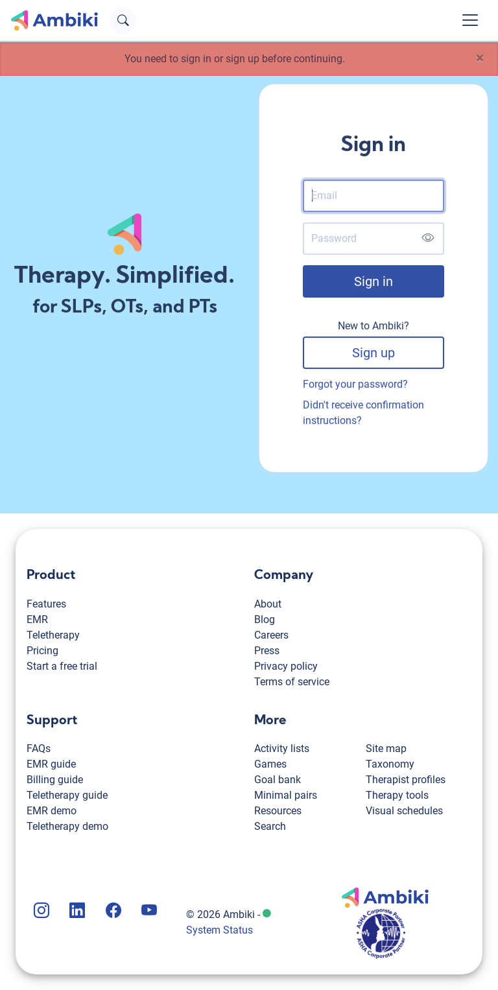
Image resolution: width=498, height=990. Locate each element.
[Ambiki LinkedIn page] (76, 912)
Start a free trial (62, 666)
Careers (271, 635)
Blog (264, 619)
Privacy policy (286, 666)
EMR (37, 619)
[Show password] (428, 241)
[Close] (480, 58)
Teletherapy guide (67, 795)
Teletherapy (53, 635)
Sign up (373, 356)
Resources (278, 811)
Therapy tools (397, 795)
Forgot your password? (355, 387)
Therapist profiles (405, 779)
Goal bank (277, 779)
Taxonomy (390, 764)
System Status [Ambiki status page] (219, 930)
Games (270, 764)
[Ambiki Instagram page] (40, 912)
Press (266, 650)
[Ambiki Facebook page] (112, 912)
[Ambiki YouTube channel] (148, 912)
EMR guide (51, 764)
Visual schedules (404, 811)
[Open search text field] (123, 20)
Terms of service (291, 682)
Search (270, 826)
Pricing (42, 650)
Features (46, 604)
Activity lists (281, 748)
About (267, 604)
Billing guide (55, 779)
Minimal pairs (285, 795)
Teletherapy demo (67, 826)
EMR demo (52, 811)
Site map (386, 748)
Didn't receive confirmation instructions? (363, 416)
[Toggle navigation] (470, 20)
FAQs (39, 748)
